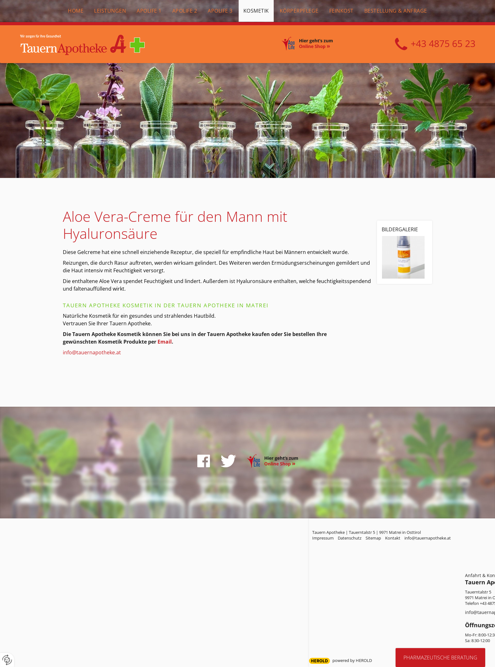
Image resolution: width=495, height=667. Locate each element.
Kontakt (392, 538)
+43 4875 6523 (435, 44)
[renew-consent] (7, 660)
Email (165, 341)
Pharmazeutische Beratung (440, 657)
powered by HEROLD (352, 660)
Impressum (323, 538)
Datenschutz (349, 538)
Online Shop (314, 44)
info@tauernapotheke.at (92, 352)
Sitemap (373, 538)
